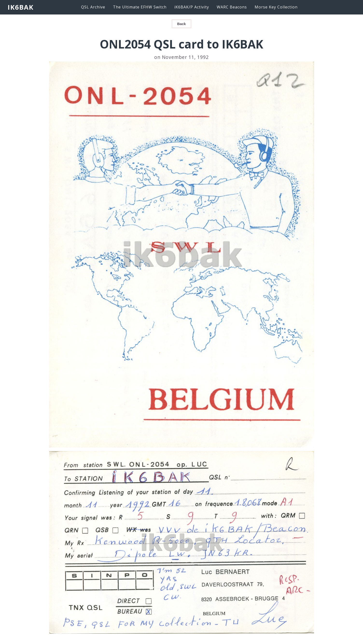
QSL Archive (93, 7)
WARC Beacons (232, 7)
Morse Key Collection (276, 7)
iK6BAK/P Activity (191, 7)
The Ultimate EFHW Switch (140, 7)
